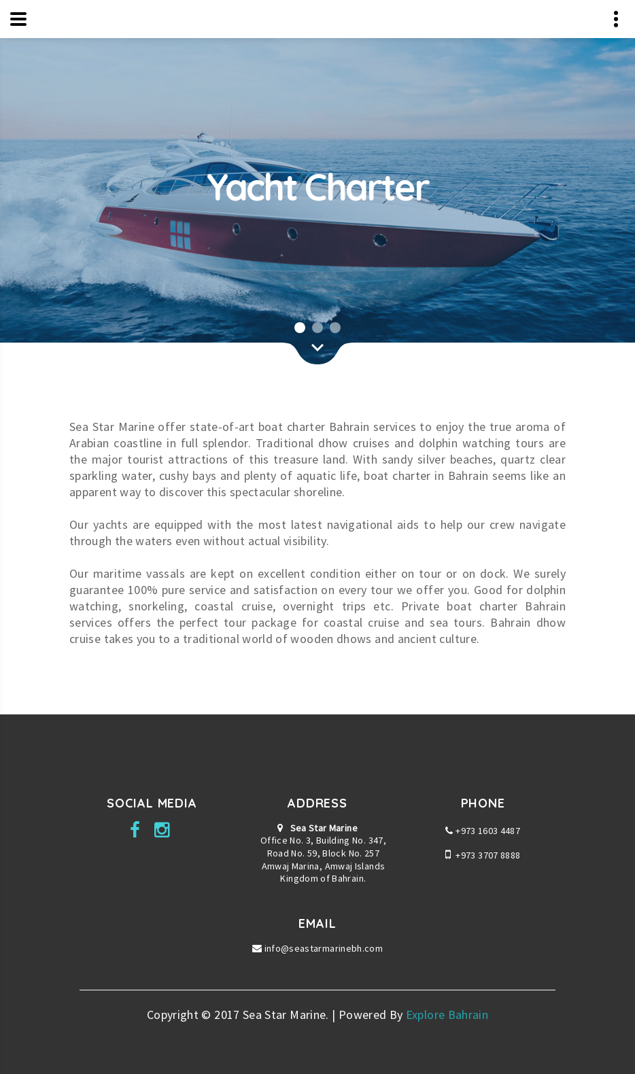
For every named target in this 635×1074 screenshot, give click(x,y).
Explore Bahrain (447, 1014)
